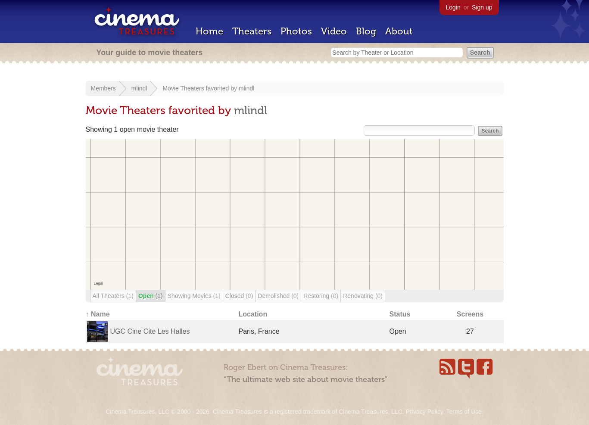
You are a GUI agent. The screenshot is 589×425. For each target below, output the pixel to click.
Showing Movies (194, 295)
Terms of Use (463, 411)
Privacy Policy (424, 411)
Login (453, 7)
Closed (239, 295)
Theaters (251, 31)
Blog (366, 31)
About (399, 31)
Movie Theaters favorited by (200, 88)
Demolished (278, 295)
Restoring (320, 295)
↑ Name (98, 314)
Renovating (363, 295)
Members (103, 88)
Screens (470, 314)
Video (334, 31)
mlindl (139, 88)
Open (150, 295)
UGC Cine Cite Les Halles (150, 331)
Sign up (482, 7)
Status (400, 314)
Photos (296, 31)
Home (209, 31)
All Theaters (113, 295)
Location (253, 314)
